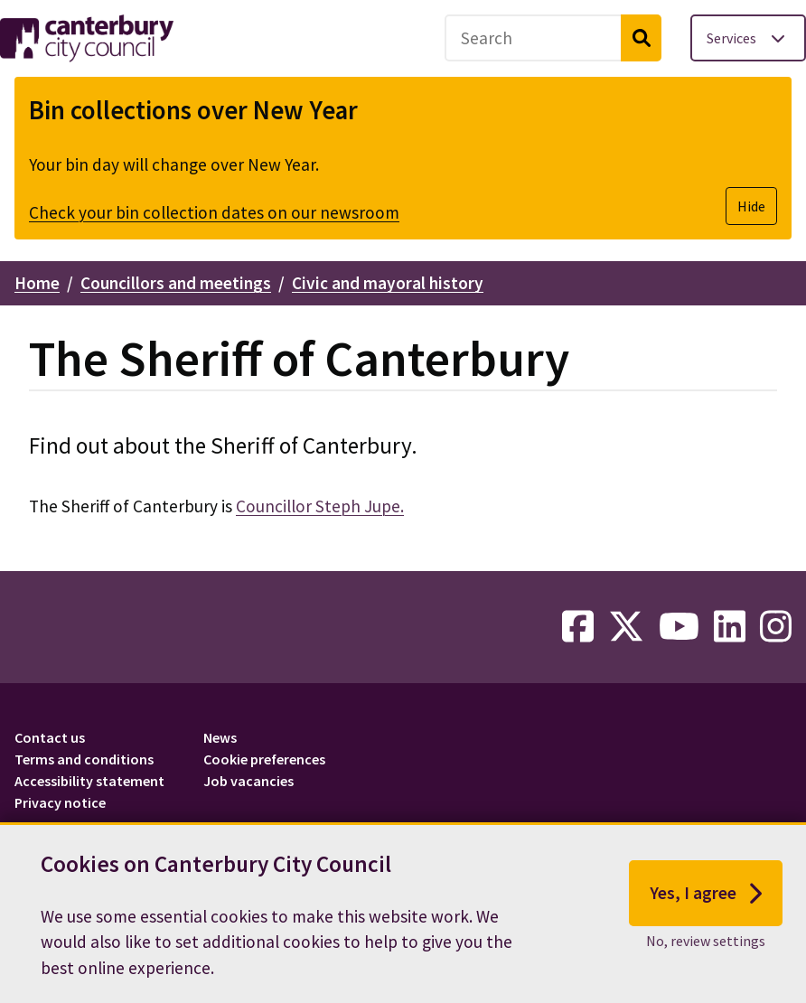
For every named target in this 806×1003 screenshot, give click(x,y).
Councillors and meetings (175, 283)
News (220, 737)
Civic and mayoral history (387, 283)
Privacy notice (60, 802)
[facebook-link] (578, 627)
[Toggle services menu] (748, 37)
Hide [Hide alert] (751, 206)
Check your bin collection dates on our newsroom (214, 212)
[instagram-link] (776, 627)
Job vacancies (248, 781)
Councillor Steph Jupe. (320, 506)
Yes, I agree (706, 895)
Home (37, 283)
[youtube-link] (679, 627)
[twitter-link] (626, 627)
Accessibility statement (89, 781)
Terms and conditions (84, 759)
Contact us (49, 737)
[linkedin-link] (729, 627)
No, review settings (705, 942)
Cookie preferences (264, 759)
